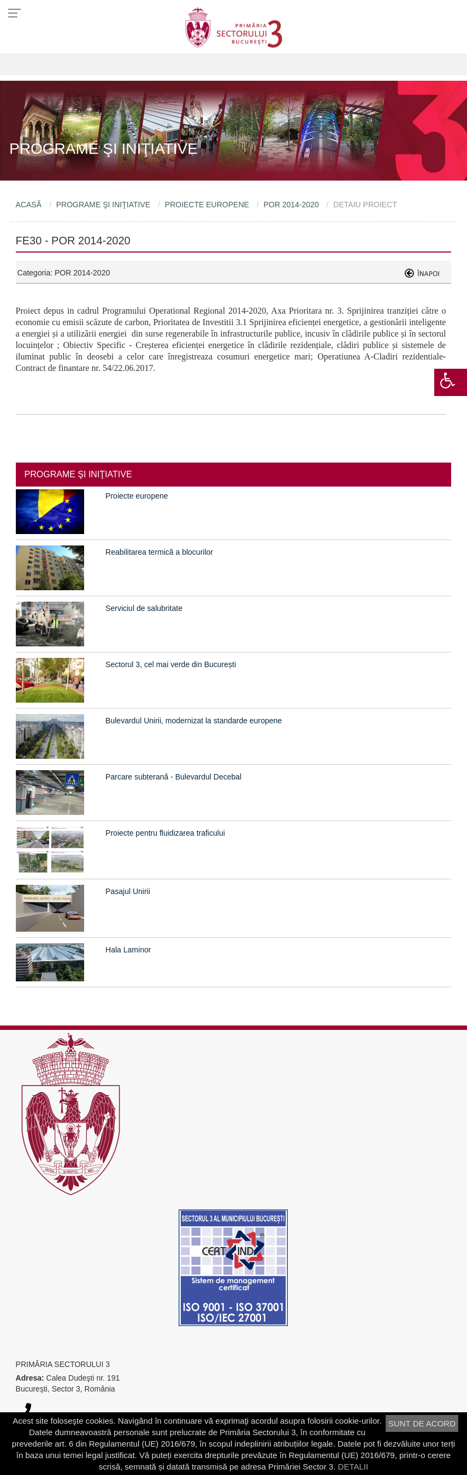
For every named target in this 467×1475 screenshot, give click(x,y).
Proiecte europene (136, 495)
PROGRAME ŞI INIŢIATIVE (103, 204)
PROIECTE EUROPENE (207, 204)
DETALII (353, 1466)
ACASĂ (29, 204)
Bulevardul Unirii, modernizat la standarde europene (193, 720)
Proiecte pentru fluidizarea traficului (165, 833)
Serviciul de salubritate (143, 608)
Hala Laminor (128, 949)
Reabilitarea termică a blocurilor (159, 552)
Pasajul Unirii (127, 891)
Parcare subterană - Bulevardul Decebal (173, 776)
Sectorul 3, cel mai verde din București (170, 664)
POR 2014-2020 (291, 204)
